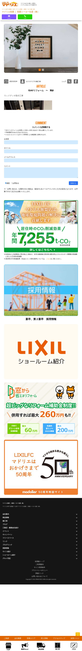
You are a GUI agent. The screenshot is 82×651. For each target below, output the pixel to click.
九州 (14, 9)
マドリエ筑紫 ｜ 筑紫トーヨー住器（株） (26, 9)
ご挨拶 (6, 638)
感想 (8, 252)
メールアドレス (9, 226)
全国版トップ (39, 631)
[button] (39, 70)
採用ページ (75, 638)
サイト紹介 (7, 621)
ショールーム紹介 (9, 624)
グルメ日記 (7, 627)
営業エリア (31, 638)
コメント (7, 235)
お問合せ (16, 252)
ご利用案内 (40, 634)
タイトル (7, 217)
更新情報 (6, 617)
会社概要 (17, 638)
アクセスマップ (59, 638)
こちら (48, 328)
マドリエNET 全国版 (7, 9)
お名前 (6, 208)
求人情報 (44, 638)
